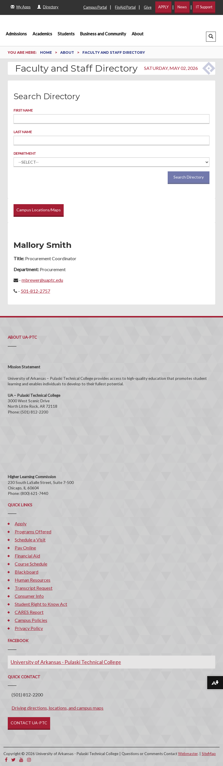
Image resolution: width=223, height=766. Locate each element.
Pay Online (25, 547)
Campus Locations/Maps (38, 209)
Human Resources (32, 580)
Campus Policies (31, 620)
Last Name (23, 132)
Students (66, 33)
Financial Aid (27, 555)
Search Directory (188, 177)
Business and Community (103, 33)
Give (148, 7)
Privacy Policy (29, 628)
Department (25, 153)
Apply (21, 523)
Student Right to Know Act (41, 604)
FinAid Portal (125, 7)
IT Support (204, 7)
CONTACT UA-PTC (29, 722)
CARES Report (29, 612)
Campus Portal (95, 7)
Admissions (16, 33)
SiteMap (209, 753)
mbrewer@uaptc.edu (42, 280)
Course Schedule (31, 563)
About (137, 33)
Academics (42, 33)
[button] (211, 37)
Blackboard (26, 571)
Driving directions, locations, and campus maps (57, 708)
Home (46, 52)
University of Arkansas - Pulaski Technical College (66, 662)
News (182, 7)
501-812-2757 (35, 291)
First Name (23, 110)
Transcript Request (33, 588)
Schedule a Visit (30, 539)
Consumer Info (29, 596)
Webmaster (188, 753)
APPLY (163, 7)
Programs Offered (33, 531)
